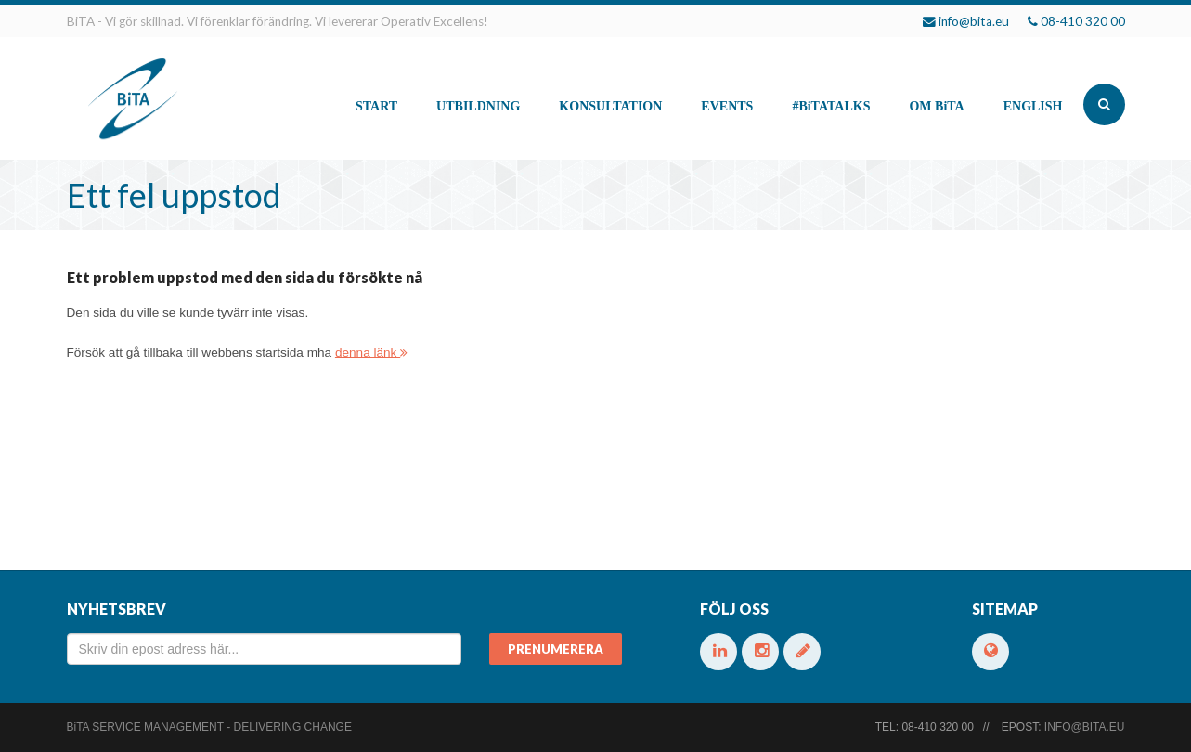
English (1033, 106)
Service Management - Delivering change (209, 726)
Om (936, 106)
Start (376, 106)
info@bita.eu (974, 21)
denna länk (371, 352)
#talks (831, 106)
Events (727, 106)
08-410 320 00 (1083, 21)
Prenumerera (555, 649)
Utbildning (478, 106)
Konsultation (610, 106)
